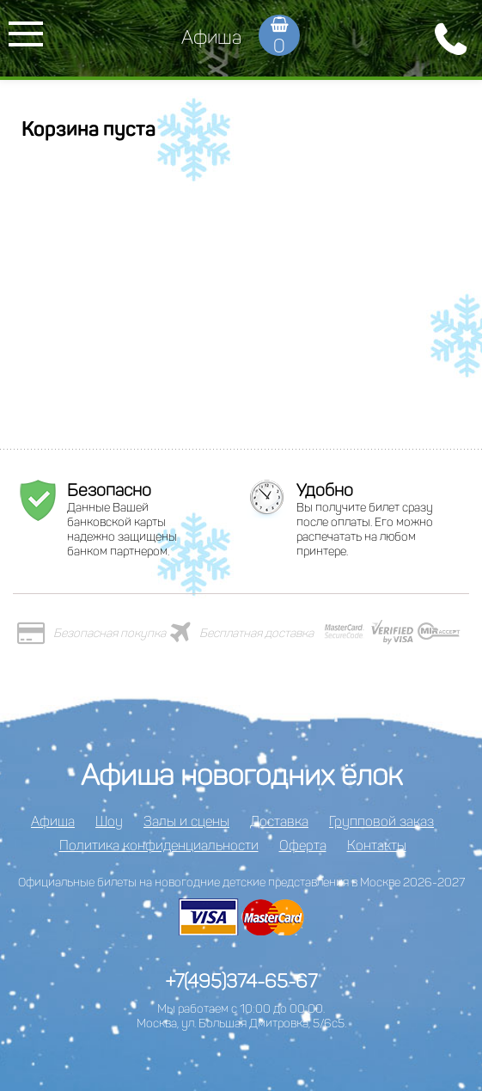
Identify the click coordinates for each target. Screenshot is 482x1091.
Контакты (376, 845)
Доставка (279, 821)
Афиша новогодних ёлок (241, 775)
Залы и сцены (186, 821)
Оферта (302, 845)
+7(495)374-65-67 (241, 981)
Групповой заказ (381, 821)
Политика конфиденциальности (159, 845)
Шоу (109, 821)
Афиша (211, 37)
